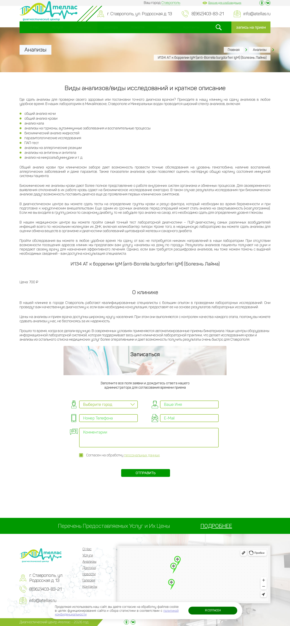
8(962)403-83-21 (208, 13)
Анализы (83, 27)
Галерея (164, 27)
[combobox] (108, 404)
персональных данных (142, 455)
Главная (234, 50)
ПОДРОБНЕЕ (216, 526)
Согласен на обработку (123, 455)
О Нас (34, 27)
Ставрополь (170, 3)
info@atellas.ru (256, 13)
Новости (137, 27)
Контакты (191, 27)
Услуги (57, 27)
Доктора (111, 27)
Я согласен (213, 610)
